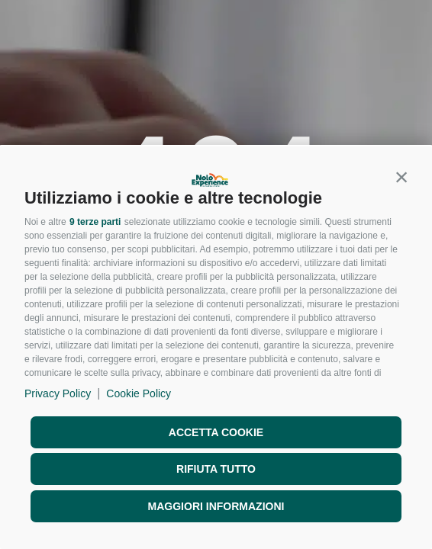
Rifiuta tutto (216, 469)
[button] (401, 177)
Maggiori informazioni (216, 506)
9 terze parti (95, 222)
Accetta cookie (216, 432)
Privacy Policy (57, 393)
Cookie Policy (138, 393)
